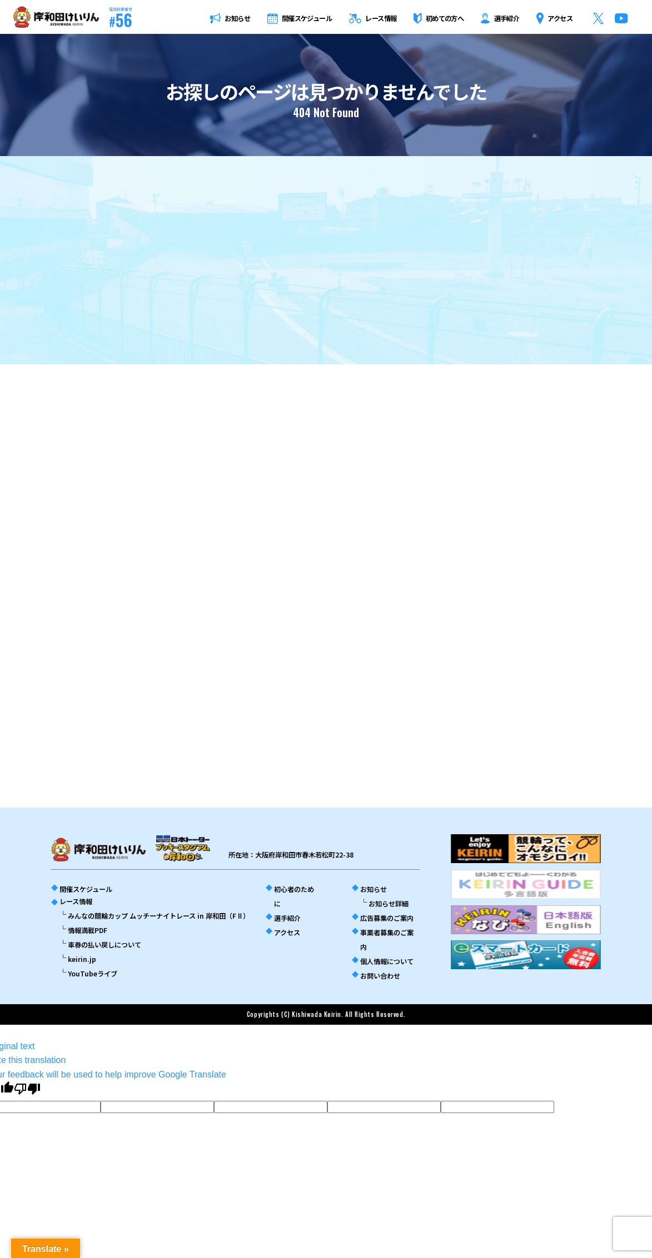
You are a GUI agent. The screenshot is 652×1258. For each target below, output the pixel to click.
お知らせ (373, 889)
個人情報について (387, 961)
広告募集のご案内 (387, 918)
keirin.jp (82, 959)
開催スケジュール (85, 889)
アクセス (287, 933)
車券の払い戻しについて (104, 945)
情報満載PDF (87, 930)
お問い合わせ (380, 976)
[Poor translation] (27, 1088)
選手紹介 (287, 918)
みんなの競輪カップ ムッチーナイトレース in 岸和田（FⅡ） (159, 916)
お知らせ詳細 (389, 904)
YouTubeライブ (92, 974)
